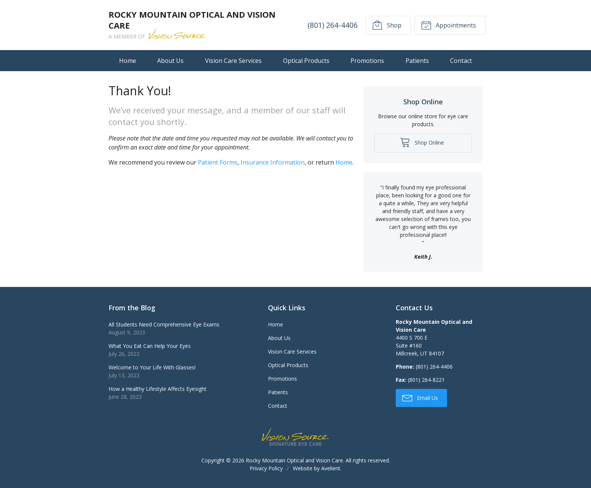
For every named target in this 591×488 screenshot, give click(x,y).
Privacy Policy (266, 468)
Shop (386, 25)
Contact (461, 60)
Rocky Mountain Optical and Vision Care (294, 460)
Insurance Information (272, 162)
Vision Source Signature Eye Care (295, 437)
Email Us (420, 397)
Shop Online (422, 142)
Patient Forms (217, 162)
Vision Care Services (233, 60)
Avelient (330, 468)
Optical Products (306, 60)
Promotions (367, 60)
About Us (170, 60)
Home (127, 60)
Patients (417, 60)
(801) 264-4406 (333, 25)
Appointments (448, 25)
